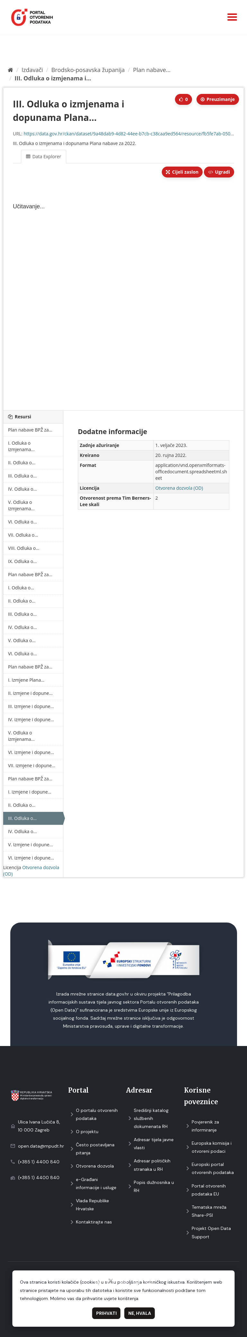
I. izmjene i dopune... (29, 792)
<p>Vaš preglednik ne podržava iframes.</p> (123, 294)
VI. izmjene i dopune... (31, 752)
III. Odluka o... (22, 476)
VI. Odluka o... (22, 522)
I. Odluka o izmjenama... (21, 446)
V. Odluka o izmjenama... (21, 505)
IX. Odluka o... (22, 561)
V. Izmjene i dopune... (30, 844)
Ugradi (219, 172)
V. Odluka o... (21, 640)
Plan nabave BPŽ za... (30, 430)
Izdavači (32, 70)
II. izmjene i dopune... (30, 693)
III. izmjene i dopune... (31, 706)
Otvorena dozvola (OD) (179, 488)
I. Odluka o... (21, 588)
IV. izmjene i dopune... (31, 719)
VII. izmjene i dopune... (31, 765)
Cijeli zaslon (182, 172)
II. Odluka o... (21, 462)
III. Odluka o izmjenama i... (52, 78)
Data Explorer (43, 156)
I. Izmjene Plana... (26, 680)
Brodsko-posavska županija (88, 70)
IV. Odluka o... (22, 489)
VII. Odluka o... (23, 535)
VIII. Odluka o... (23, 548)
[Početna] (10, 70)
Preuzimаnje (218, 99)
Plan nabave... (151, 70)
